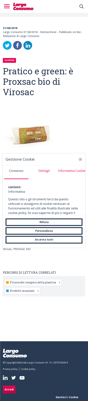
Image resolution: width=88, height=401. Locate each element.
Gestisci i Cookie (67, 397)
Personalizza (44, 231)
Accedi (9, 389)
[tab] (16, 172)
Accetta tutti (44, 239)
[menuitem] (11, 369)
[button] (80, 159)
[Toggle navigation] (8, 6)
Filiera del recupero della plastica (35, 282)
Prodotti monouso (24, 290)
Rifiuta (44, 222)
